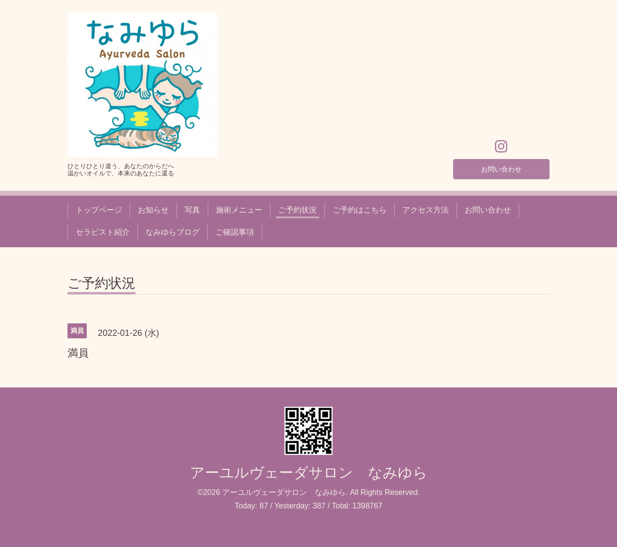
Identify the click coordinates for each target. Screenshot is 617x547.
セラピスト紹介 (103, 232)
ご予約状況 (297, 210)
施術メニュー (239, 210)
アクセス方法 (425, 210)
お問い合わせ (501, 167)
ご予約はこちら (360, 210)
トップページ (99, 210)
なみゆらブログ (173, 232)
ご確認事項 (234, 232)
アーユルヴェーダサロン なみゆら (309, 472)
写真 (192, 210)
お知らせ (153, 210)
